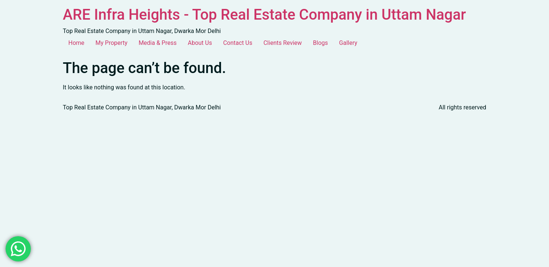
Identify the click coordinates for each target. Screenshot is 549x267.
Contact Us (238, 42)
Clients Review (282, 42)
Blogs (320, 42)
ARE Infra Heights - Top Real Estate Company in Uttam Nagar (264, 14)
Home (76, 42)
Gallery (348, 42)
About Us (200, 42)
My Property (111, 42)
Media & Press (157, 42)
